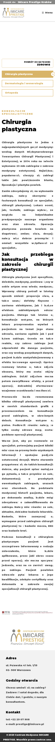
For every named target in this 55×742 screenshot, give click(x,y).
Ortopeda (11, 92)
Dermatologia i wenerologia (24, 83)
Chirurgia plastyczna (19, 74)
